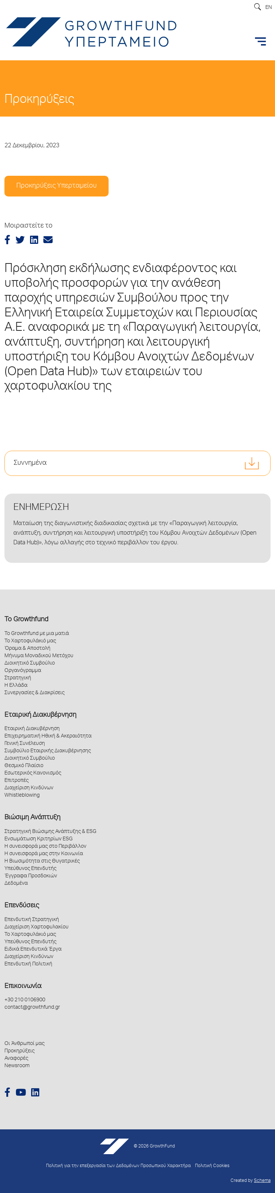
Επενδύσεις (21, 906)
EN (268, 7)
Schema (262, 1181)
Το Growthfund (26, 619)
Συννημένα (30, 463)
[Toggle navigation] (261, 41)
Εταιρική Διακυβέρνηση (40, 715)
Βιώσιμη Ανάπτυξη (32, 817)
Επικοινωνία (23, 986)
